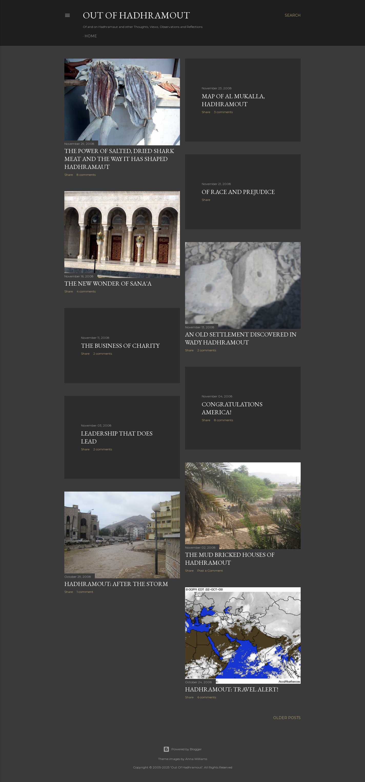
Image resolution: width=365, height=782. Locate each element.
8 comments (86, 175)
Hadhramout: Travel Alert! (231, 689)
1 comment (85, 592)
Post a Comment (210, 570)
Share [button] (68, 175)
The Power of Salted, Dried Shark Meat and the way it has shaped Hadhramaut (119, 159)
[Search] (293, 15)
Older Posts (287, 717)
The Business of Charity (120, 346)
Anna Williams (196, 759)
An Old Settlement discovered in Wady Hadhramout (241, 338)
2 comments (206, 350)
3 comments (223, 112)
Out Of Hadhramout (136, 15)
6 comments (206, 697)
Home (91, 36)
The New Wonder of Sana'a (107, 283)
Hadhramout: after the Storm (116, 584)
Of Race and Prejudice (238, 192)
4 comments (86, 291)
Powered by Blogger (182, 749)
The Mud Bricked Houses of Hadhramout (230, 559)
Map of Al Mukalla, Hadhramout (233, 100)
